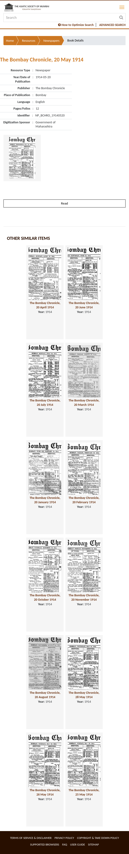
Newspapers (51, 41)
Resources (28, 41)
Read (64, 203)
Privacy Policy (64, 838)
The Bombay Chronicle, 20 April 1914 (45, 305)
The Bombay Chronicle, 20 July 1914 (45, 402)
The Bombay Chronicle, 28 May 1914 (84, 695)
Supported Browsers (44, 844)
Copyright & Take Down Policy (98, 838)
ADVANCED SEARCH (112, 25)
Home (10, 41)
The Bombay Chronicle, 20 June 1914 (84, 305)
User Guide (77, 844)
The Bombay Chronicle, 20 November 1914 (84, 597)
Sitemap (93, 844)
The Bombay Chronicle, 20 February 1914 (84, 500)
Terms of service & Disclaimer (31, 838)
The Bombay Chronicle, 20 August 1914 (45, 695)
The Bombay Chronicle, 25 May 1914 (84, 792)
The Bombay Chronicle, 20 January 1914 (45, 500)
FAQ (64, 844)
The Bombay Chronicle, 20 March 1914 (84, 402)
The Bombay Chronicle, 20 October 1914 (45, 597)
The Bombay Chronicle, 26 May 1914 (45, 792)
